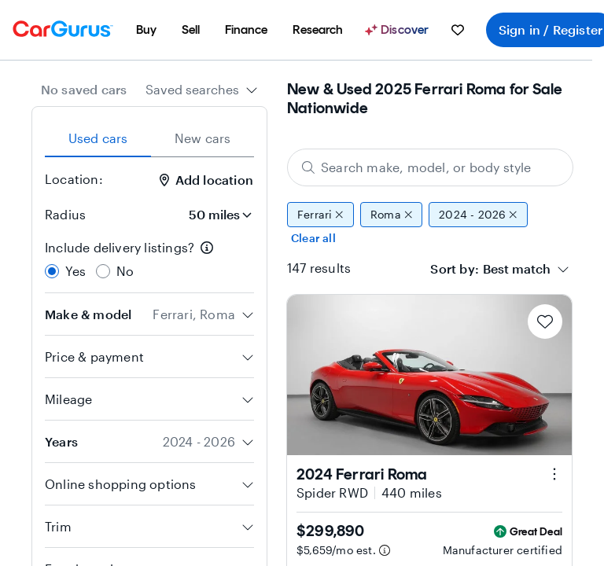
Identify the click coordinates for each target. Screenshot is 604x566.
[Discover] (398, 30)
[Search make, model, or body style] (430, 167)
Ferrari (320, 215)
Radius (65, 214)
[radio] (52, 271)
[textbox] (517, 268)
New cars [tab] (203, 137)
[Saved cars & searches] (457, 30)
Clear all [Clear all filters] (313, 237)
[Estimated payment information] (384, 550)
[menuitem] (146, 30)
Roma (391, 215)
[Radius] (215, 214)
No (125, 270)
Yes (76, 270)
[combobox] (202, 89)
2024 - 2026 (478, 215)
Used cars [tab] (98, 137)
